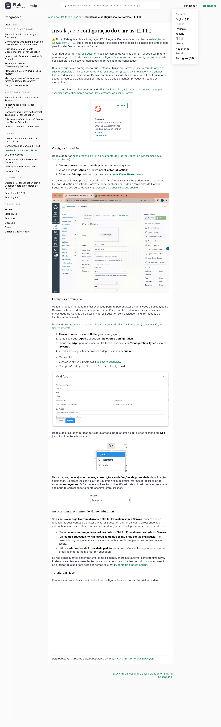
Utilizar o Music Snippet (17, 231)
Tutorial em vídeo (63, 572)
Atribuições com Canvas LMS (20, 166)
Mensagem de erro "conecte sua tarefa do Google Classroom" (22, 79)
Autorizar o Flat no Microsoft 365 (22, 126)
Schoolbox (10, 218)
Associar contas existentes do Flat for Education (83, 511)
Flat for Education (86, 53)
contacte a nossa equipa (132, 564)
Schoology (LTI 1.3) (15, 193)
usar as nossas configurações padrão (104, 57)
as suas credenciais (108, 361)
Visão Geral (10, 24)
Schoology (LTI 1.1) (15, 197)
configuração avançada (152, 57)
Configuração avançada (67, 299)
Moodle (8, 209)
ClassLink (10, 222)
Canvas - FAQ (12, 171)
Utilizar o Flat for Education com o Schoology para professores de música (22, 185)
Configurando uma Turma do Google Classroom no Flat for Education (24, 43)
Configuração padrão (65, 148)
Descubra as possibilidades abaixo (117, 187)
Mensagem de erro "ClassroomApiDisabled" (17, 65)
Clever (8, 227)
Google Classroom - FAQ (17, 85)
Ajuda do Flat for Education (65, 17)
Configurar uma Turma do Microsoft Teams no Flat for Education (23, 113)
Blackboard (11, 213)
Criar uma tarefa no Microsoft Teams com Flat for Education (24, 121)
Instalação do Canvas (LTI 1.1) (21, 150)
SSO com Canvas (14, 154)
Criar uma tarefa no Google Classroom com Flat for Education (22, 50)
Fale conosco (209, 5)
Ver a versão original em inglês (135, 658)
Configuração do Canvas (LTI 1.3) (22, 145)
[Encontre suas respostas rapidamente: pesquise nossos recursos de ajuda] (110, 5)
